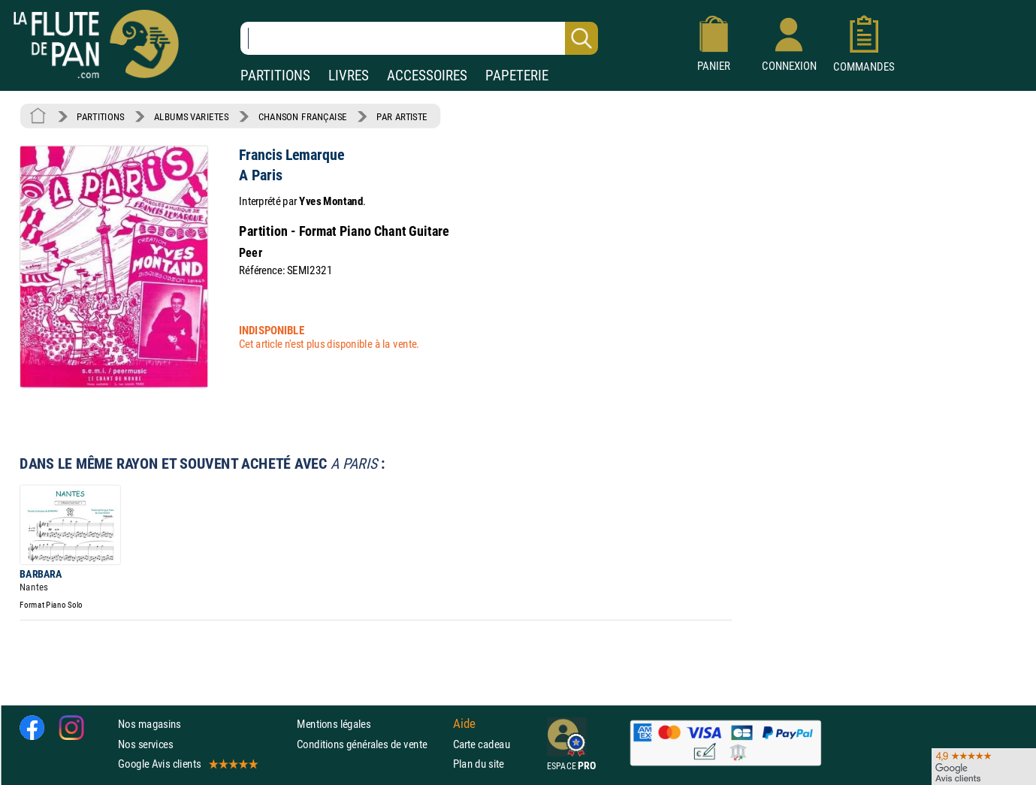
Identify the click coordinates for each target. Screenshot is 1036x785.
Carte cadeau (481, 743)
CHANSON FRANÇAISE (302, 116)
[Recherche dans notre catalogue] (419, 38)
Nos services (145, 743)
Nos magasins (149, 723)
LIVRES (348, 75)
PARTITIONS (275, 75)
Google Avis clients (187, 763)
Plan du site (478, 763)
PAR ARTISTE (401, 116)
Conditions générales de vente (371, 743)
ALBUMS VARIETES (191, 116)
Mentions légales (333, 723)
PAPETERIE (516, 75)
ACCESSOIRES (427, 75)
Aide (464, 724)
